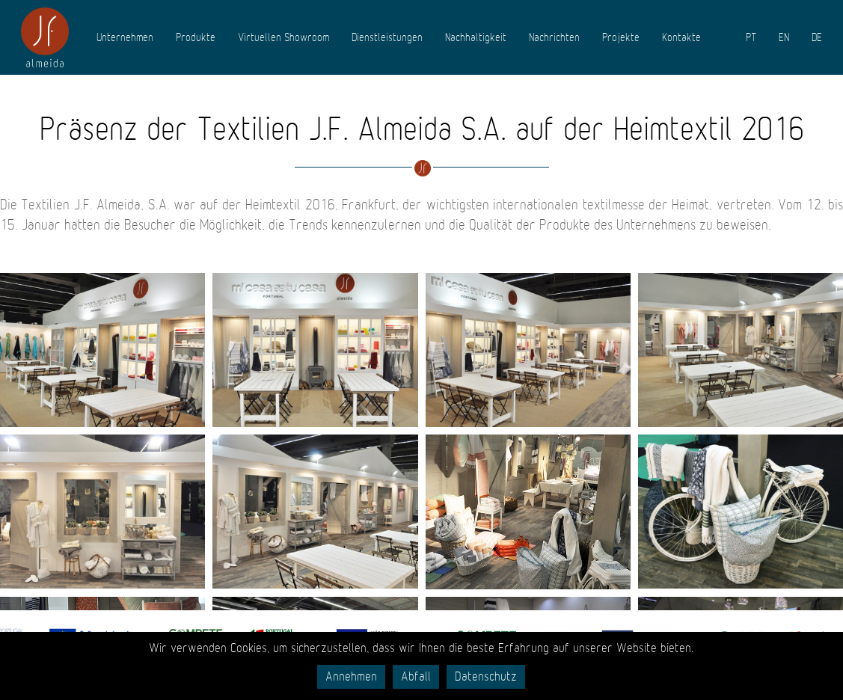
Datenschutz (486, 677)
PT (751, 37)
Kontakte (681, 37)
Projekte (621, 37)
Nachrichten (554, 37)
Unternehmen (124, 37)
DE (817, 37)
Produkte (195, 37)
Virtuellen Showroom (283, 37)
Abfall (416, 677)
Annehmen (351, 677)
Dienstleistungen (387, 37)
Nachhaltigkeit (475, 37)
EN (784, 37)
